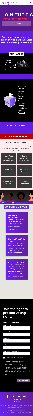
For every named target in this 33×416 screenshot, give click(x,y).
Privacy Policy (16, 362)
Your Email (16, 346)
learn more (16, 23)
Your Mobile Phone (16, 353)
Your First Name (16, 327)
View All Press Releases (16, 125)
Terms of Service (16, 399)
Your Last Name (16, 333)
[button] (30, 2)
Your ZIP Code (16, 340)
